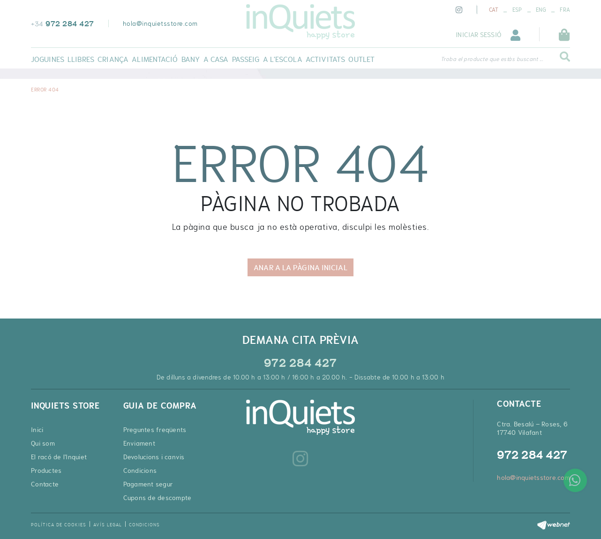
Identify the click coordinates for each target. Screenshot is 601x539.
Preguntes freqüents (155, 429)
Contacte (45, 484)
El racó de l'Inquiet (59, 457)
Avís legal (107, 524)
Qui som (43, 443)
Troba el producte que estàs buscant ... (492, 59)
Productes (46, 470)
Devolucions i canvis (154, 457)
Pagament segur (148, 484)
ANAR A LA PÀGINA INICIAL (300, 267)
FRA (565, 10)
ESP (517, 10)
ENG (541, 10)
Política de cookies (58, 524)
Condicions (140, 470)
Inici (37, 429)
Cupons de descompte (157, 497)
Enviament (139, 443)
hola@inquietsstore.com (160, 23)
